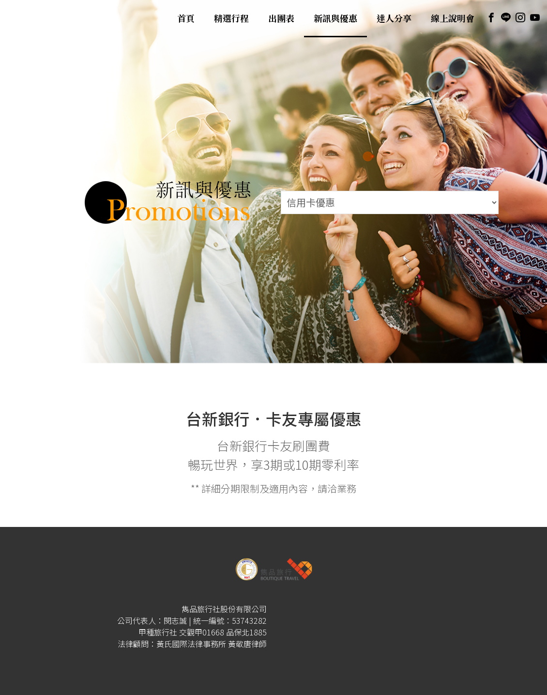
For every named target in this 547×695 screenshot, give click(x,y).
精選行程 (231, 18)
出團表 (281, 18)
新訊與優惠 (335, 18)
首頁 (186, 18)
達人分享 (394, 18)
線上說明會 (452, 18)
